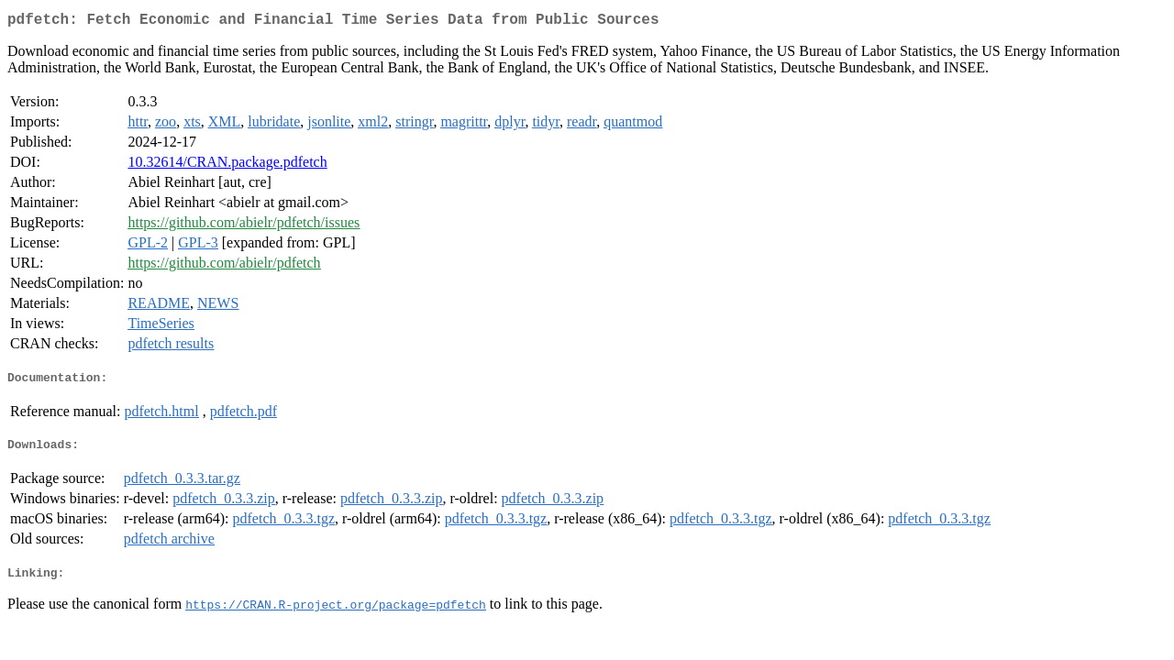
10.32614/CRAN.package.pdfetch (227, 165)
